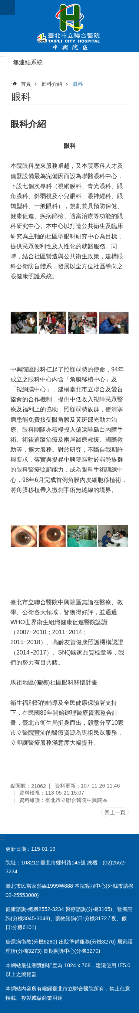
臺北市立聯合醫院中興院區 (69, 26)
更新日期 (16, 849)
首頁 (26, 84)
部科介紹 (52, 84)
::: (3, 55)
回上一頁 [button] (115, 812)
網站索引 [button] (7, 7)
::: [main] (12, 82)
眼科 (78, 84)
